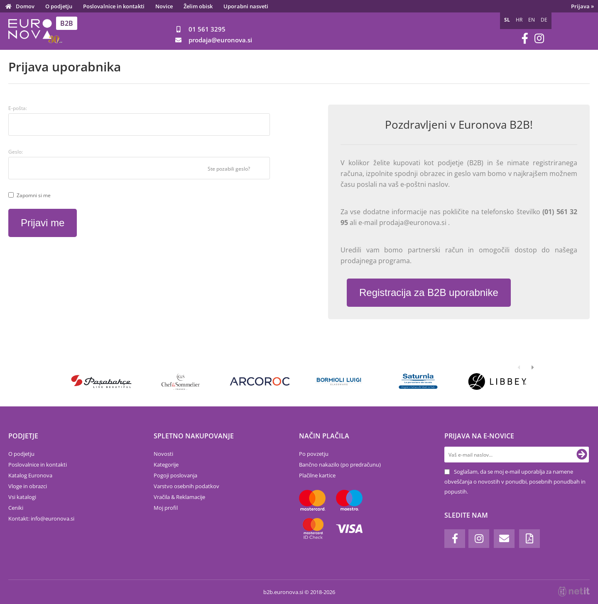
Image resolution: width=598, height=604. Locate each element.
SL (507, 19)
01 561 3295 (207, 29)
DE (544, 19)
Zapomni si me (34, 195)
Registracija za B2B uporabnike (428, 292)
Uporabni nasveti (245, 6)
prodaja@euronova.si (413, 222)
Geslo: (15, 151)
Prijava (582, 6)
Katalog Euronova (30, 475)
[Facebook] (525, 38)
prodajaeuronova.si (220, 40)
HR (519, 19)
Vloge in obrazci (27, 486)
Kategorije (166, 464)
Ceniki (15, 507)
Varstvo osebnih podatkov (186, 486)
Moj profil (166, 507)
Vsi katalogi (22, 497)
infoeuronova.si (52, 518)
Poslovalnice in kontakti (114, 6)
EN (531, 19)
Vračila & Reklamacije (179, 497)
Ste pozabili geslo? (229, 168)
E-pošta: (17, 108)
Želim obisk (198, 6)
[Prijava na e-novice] (582, 454)
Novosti (163, 453)
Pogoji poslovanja (175, 475)
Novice (164, 6)
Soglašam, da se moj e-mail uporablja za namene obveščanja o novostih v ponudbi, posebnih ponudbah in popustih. (515, 481)
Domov (25, 6)
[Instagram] (539, 38)
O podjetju (58, 6)
